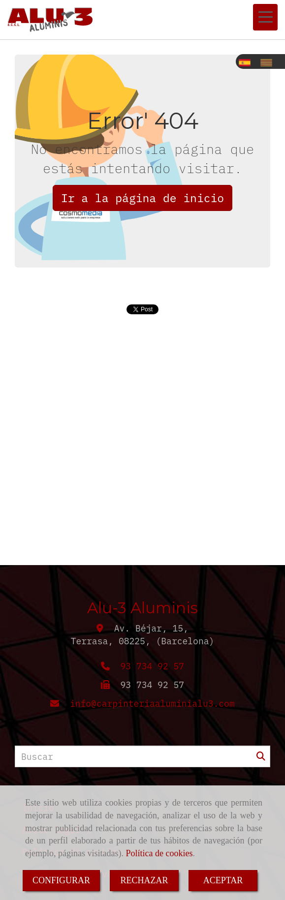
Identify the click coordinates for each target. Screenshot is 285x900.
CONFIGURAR (61, 880)
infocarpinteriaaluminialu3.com (152, 703)
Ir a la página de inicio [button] (142, 197)
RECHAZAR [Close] (144, 880)
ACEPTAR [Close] (223, 880)
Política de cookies (159, 853)
